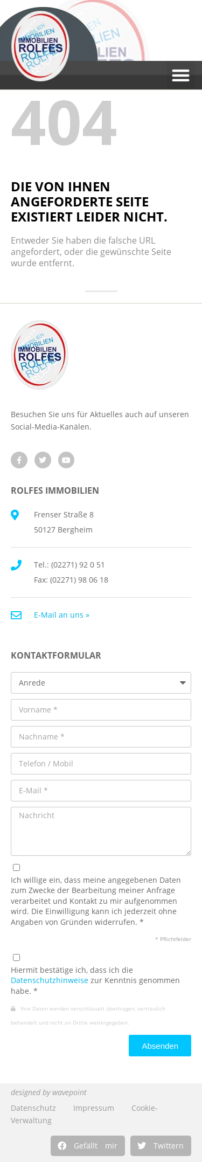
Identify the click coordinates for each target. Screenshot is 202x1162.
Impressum (93, 1108)
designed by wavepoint (49, 1092)
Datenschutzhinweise (49, 980)
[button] (88, 1146)
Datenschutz (33, 1108)
